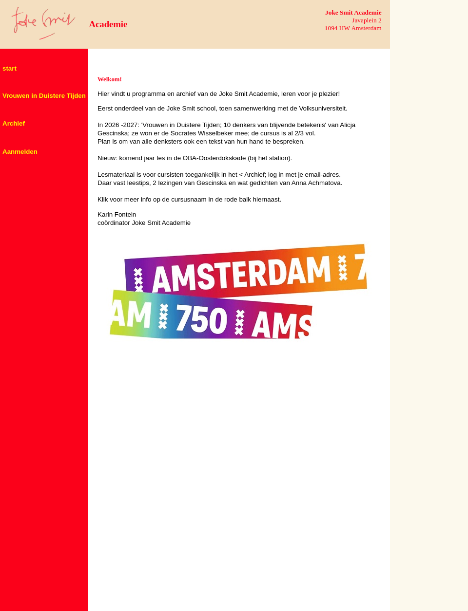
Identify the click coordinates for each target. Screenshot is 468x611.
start (9, 68)
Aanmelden (20, 151)
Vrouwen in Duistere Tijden (44, 95)
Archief (13, 123)
